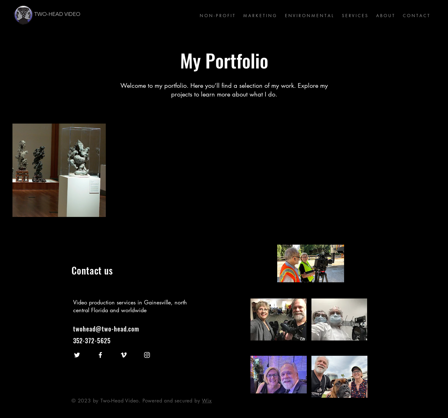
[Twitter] (77, 355)
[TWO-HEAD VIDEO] (72, 14)
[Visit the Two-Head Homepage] (23, 14)
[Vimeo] (124, 355)
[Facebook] (100, 355)
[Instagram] (147, 355)
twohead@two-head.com (106, 328)
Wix (207, 400)
